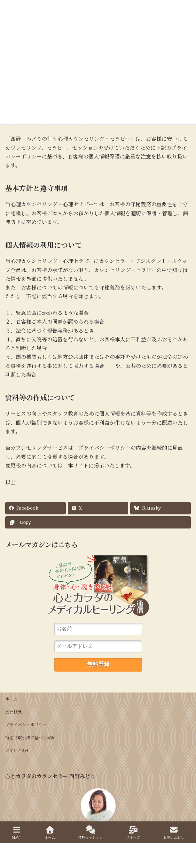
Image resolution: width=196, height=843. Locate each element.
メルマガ (133, 833)
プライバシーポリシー (26, 724)
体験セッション (90, 833)
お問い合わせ (17, 750)
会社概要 (13, 711)
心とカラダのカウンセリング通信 (98, 587)
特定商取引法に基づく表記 (30, 737)
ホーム (11, 699)
